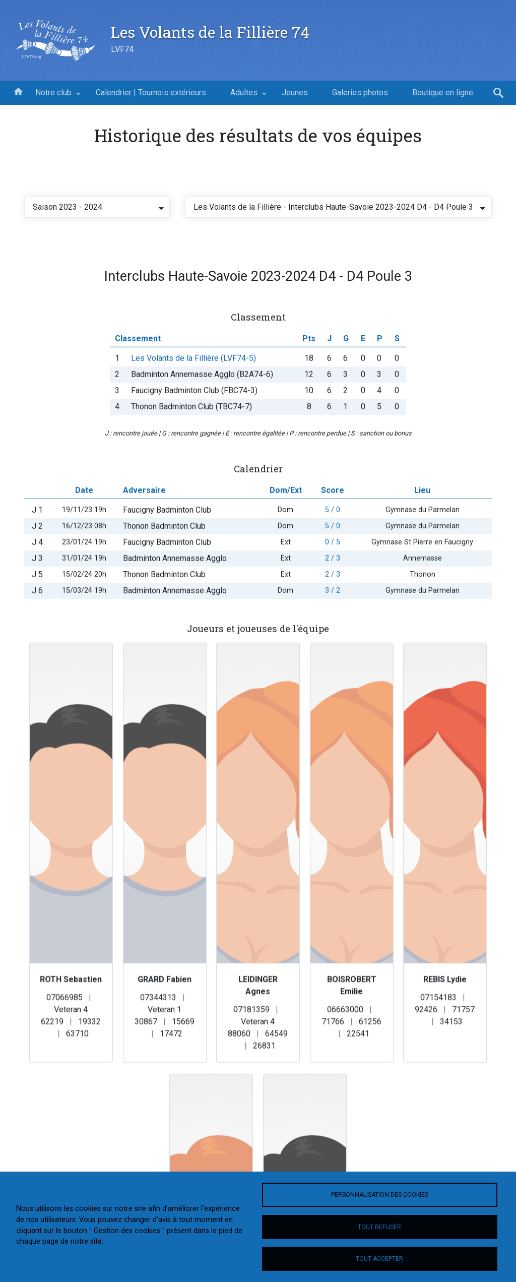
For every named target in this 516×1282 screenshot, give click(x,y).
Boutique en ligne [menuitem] (442, 92)
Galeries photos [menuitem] (360, 92)
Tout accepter (379, 1258)
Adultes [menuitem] (244, 96)
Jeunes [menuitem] (295, 92)
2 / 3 (332, 573)
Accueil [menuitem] (18, 91)
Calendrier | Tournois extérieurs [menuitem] (151, 92)
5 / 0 (332, 524)
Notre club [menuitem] (53, 96)
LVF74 (122, 49)
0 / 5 (332, 557)
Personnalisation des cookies (379, 1194)
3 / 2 (332, 605)
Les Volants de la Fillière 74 (210, 32)
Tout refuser (379, 1227)
